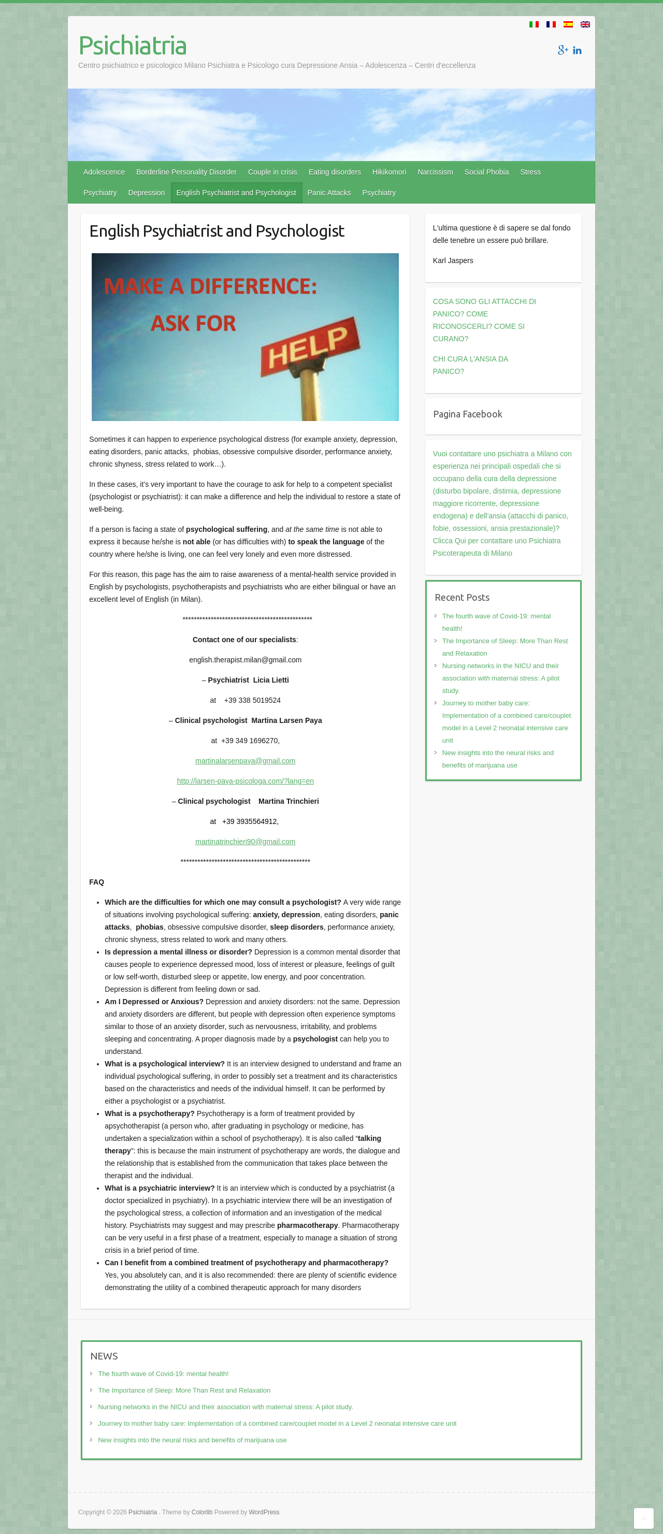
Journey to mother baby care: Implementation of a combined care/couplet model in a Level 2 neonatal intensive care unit (277, 1423)
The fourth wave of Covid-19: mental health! (163, 1374)
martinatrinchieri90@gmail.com (245, 841)
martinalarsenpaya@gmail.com (245, 761)
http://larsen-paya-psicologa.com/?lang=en (245, 781)
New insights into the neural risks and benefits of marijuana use (192, 1440)
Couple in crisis (272, 172)
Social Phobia (487, 172)
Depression (146, 193)
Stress (530, 172)
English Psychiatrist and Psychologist (236, 193)
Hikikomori (389, 172)
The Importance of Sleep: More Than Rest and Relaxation (184, 1390)
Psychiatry (100, 193)
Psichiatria (132, 44)
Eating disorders (335, 172)
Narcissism (435, 172)
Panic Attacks (329, 193)
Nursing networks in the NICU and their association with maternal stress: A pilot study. (500, 678)
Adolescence (104, 172)
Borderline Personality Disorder (186, 172)
